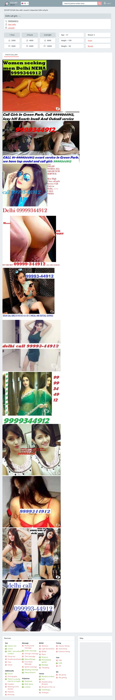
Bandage (45, 665)
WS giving (62, 675)
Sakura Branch (30, 673)
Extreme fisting (64, 652)
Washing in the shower (13, 688)
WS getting (63, 678)
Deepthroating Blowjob (47, 683)
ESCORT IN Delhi (9, 10)
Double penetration (15, 659)
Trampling (45, 668)
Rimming (11, 695)
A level (10, 649)
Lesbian (27, 687)
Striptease (28, 681)
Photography (12, 676)
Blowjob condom (48, 676)
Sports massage (31, 667)
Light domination (48, 649)
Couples (11, 684)
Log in (107, 3)
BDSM (44, 652)
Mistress (45, 646)
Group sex (11, 656)
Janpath (26, 10)
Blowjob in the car (48, 687)
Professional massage (29, 647)
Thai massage (30, 656)
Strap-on (45, 657)
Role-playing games (46, 661)
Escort (10, 674)
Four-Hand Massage (28, 663)
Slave (44, 654)
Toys (9, 662)
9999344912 (13, 21)
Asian (90, 41)
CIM (60, 660)
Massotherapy (30, 659)
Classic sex (12, 646)
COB (60, 663)
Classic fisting (64, 646)
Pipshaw (11, 692)
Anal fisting (63, 649)
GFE (43, 679)
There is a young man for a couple (14, 680)
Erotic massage (30, 651)
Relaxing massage (31, 670)
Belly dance (29, 684)
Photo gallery (11, 55)
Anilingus (45, 693)
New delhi (19, 10)
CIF (60, 666)
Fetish (10, 665)
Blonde (90, 46)
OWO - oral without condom (15, 652)
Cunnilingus (46, 690)
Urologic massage (31, 654)
